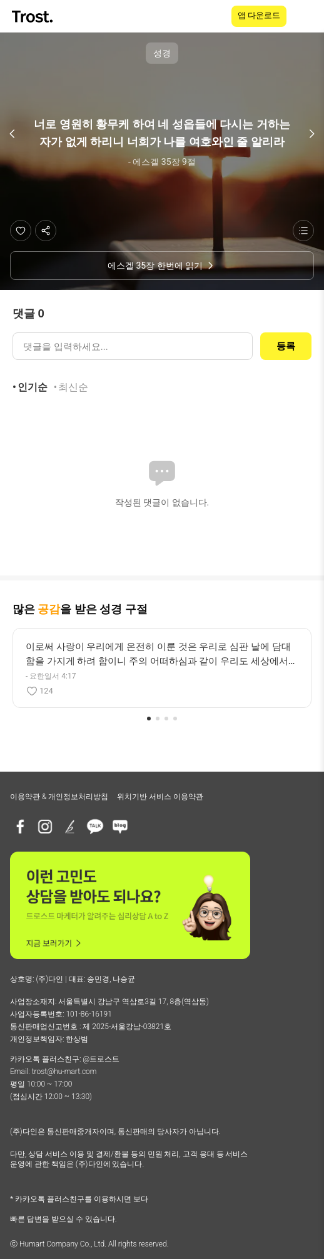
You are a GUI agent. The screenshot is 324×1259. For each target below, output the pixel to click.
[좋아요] (20, 230)
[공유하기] (45, 230)
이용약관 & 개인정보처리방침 (59, 796)
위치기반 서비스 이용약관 (160, 796)
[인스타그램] (45, 827)
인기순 (33, 387)
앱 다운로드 (259, 15)
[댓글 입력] (133, 346)
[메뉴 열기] (306, 16)
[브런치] (70, 827)
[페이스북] (20, 827)
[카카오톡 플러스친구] (95, 827)
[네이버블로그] (120, 827)
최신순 (73, 387)
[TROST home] (33, 16)
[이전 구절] (12, 133)
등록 (285, 346)
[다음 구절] (311, 133)
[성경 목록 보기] (303, 230)
